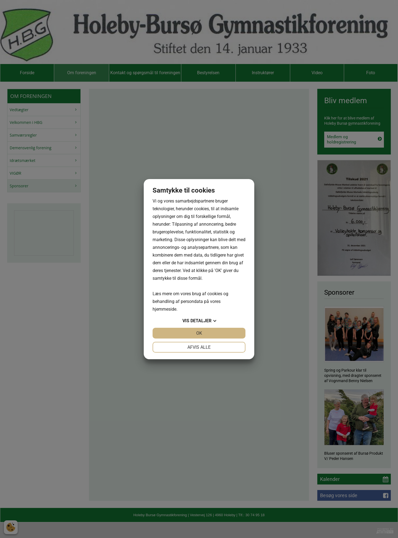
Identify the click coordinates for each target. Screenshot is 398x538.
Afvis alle (199, 347)
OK (199, 333)
